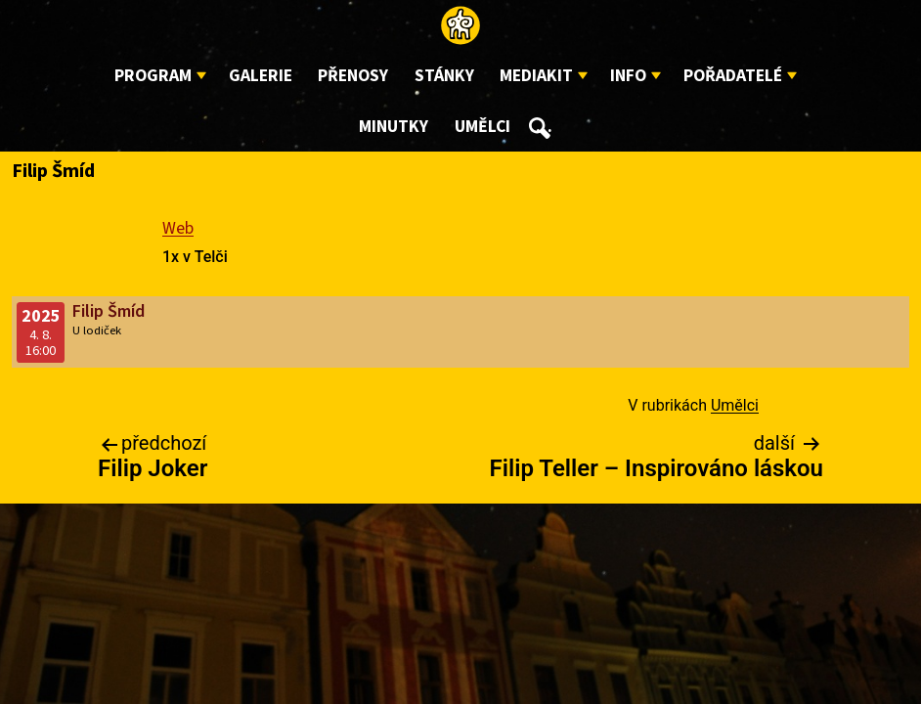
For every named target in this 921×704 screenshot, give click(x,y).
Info (628, 76)
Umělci (482, 126)
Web (178, 228)
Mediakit (536, 76)
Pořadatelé (732, 76)
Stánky (444, 76)
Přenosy (353, 76)
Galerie (260, 76)
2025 (41, 316)
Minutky (393, 126)
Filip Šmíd (108, 311)
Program (153, 76)
